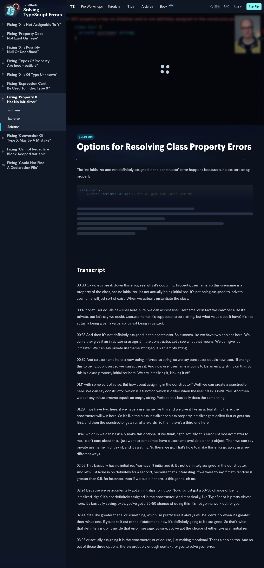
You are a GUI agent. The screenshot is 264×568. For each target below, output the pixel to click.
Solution (13, 127)
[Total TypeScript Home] (72, 6)
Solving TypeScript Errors (42, 12)
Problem (13, 110)
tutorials (30, 5)
